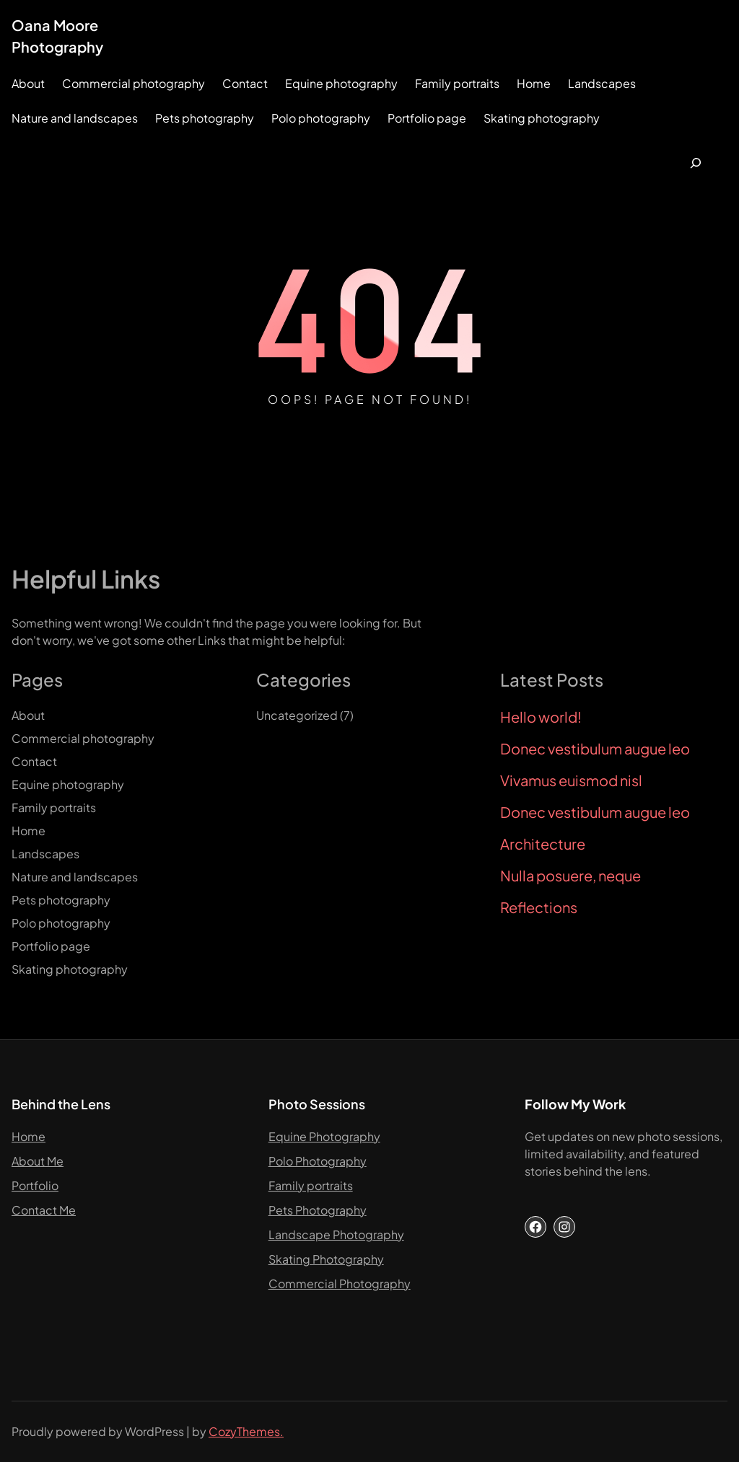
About (28, 83)
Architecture (542, 844)
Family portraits (457, 83)
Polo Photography (317, 1160)
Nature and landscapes (75, 117)
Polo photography (320, 117)
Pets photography (204, 117)
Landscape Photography (336, 1234)
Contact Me (44, 1209)
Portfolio (35, 1185)
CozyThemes (244, 1431)
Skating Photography (326, 1259)
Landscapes (602, 83)
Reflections (538, 907)
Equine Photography (324, 1136)
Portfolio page (427, 117)
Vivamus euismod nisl (571, 780)
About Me (38, 1160)
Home (534, 83)
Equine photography (341, 83)
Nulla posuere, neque (570, 875)
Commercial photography (133, 83)
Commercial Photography (339, 1283)
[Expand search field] (695, 163)
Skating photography (542, 117)
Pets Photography (317, 1209)
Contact (245, 83)
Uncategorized (297, 715)
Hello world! (541, 717)
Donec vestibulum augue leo (595, 748)
